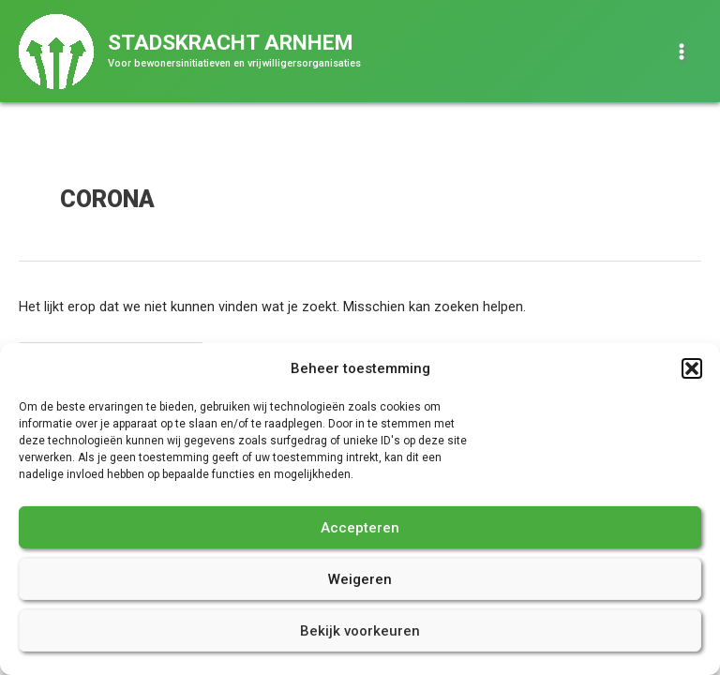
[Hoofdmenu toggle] (681, 51)
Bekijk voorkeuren (360, 630)
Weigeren (360, 579)
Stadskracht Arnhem (230, 42)
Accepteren (360, 527)
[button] (691, 368)
